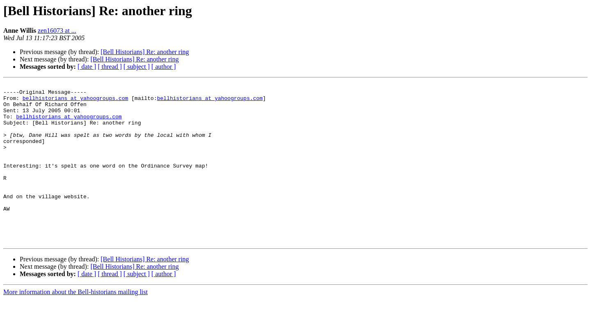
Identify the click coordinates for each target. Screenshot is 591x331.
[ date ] (87, 66)
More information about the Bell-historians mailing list (75, 323)
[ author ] (163, 66)
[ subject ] (137, 66)
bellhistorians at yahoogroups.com (75, 101)
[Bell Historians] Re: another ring (145, 51)
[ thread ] (110, 66)
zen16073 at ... (57, 30)
